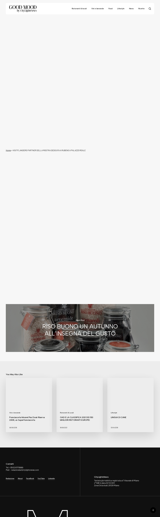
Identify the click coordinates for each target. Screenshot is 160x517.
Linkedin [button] (51, 479)
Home (8, 150)
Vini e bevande (14, 413)
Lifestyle (79, 25)
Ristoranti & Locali (67, 413)
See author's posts (59, 276)
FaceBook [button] (30, 479)
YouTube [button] (41, 479)
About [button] (20, 479)
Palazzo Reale (124, 155)
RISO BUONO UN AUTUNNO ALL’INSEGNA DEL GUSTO (80, 328)
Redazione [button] (10, 479)
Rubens (112, 155)
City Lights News (55, 263)
